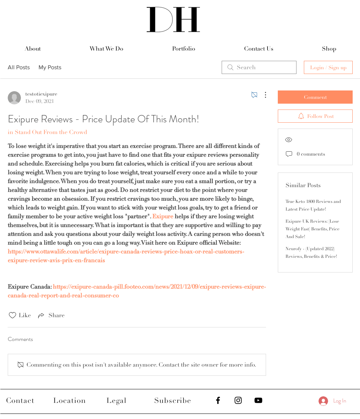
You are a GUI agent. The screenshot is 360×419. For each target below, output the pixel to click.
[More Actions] (261, 94)
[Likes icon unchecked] (12, 315)
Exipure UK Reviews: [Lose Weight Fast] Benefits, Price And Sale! (312, 229)
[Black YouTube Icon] (258, 400)
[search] (259, 67)
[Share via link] (51, 315)
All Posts (19, 67)
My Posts (50, 67)
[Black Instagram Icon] (238, 400)
